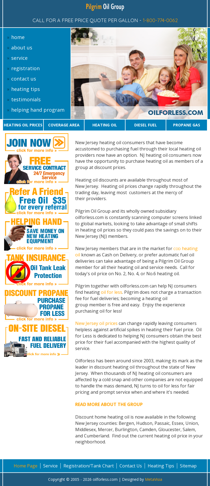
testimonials (26, 99)
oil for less (111, 292)
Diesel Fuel (145, 125)
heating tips (25, 89)
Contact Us (130, 466)
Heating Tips (161, 466)
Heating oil (104, 125)
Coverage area (64, 125)
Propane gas (186, 125)
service (19, 58)
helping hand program (38, 109)
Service (50, 466)
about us (21, 47)
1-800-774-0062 (160, 20)
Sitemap (188, 466)
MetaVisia (153, 479)
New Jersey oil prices (97, 323)
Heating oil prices (23, 125)
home (18, 37)
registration (25, 68)
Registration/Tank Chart (88, 466)
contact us (23, 78)
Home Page (25, 466)
